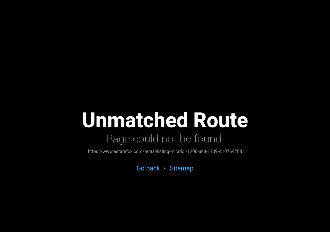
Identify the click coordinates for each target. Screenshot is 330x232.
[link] (165, 152)
